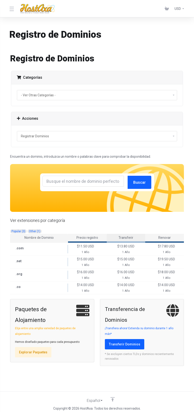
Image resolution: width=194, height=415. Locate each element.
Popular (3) (18, 231)
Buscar (140, 182)
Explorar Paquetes (33, 352)
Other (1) (34, 231)
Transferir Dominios (124, 344)
